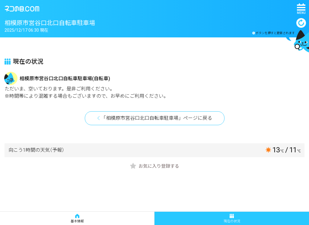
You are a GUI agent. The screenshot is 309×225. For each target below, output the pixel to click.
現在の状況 (232, 218)
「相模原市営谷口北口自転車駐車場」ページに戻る (156, 118)
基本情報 (77, 218)
